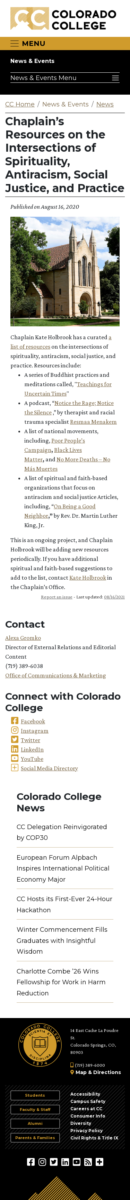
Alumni (35, 1123)
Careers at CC (86, 1108)
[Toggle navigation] (27, 43)
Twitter (30, 740)
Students (35, 1095)
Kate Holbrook (87, 577)
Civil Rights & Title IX (94, 1138)
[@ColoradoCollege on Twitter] (54, 1161)
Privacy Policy (86, 1130)
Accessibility (85, 1094)
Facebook (33, 721)
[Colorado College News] (89, 1161)
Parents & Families (35, 1137)
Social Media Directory (49, 768)
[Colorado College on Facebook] (31, 1161)
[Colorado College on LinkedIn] (66, 1161)
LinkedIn (32, 749)
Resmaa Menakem (93, 421)
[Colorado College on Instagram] (43, 1161)
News (105, 104)
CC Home (20, 104)
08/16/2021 (114, 596)
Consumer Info (87, 1116)
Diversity (80, 1123)
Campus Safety (87, 1101)
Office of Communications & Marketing (55, 675)
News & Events (32, 61)
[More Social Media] (99, 1161)
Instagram (35, 730)
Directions (107, 1072)
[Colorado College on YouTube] (77, 1161)
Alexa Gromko (23, 637)
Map (81, 1072)
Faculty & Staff (35, 1109)
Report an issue (56, 596)
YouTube (32, 758)
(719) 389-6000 (87, 1065)
